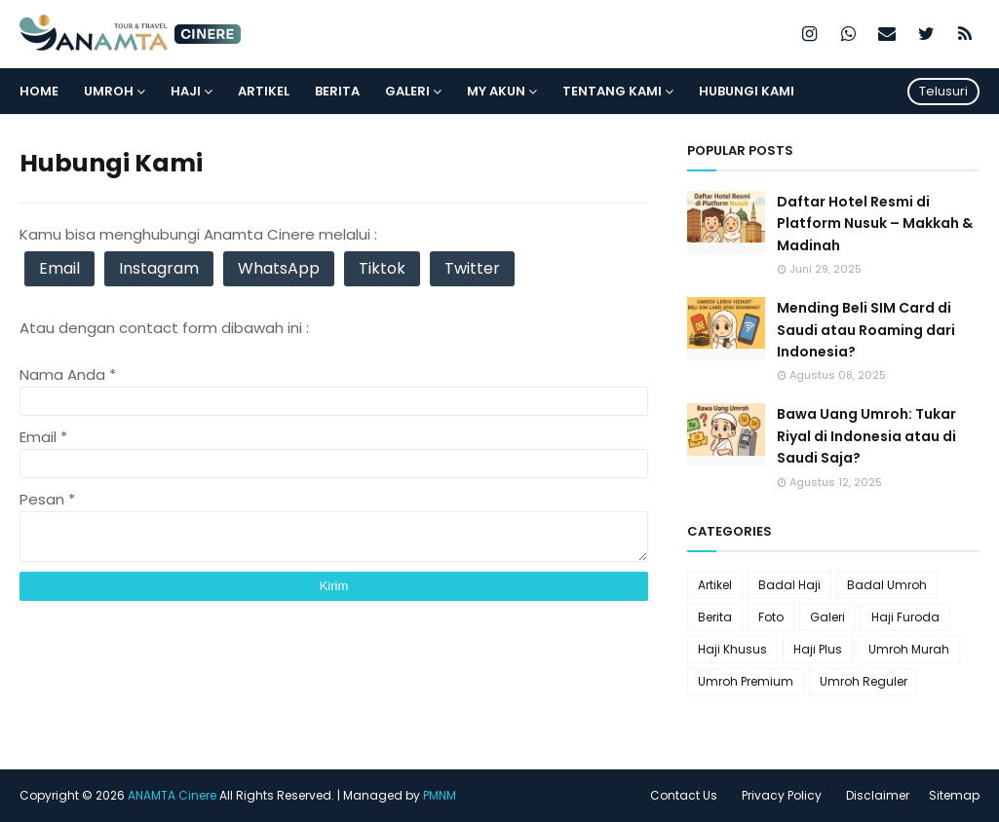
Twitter (472, 268)
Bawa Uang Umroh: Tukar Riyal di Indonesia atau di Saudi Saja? (866, 435)
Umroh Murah (908, 649)
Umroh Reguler (863, 681)
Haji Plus (817, 649)
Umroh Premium (745, 681)
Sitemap (954, 795)
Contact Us (683, 795)
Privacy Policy (782, 795)
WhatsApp (279, 268)
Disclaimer (877, 795)
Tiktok (382, 268)
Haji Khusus (732, 649)
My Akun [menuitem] (496, 91)
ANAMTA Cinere (172, 795)
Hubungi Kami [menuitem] (746, 91)
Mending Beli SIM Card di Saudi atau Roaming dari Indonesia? (866, 329)
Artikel (715, 585)
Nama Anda (67, 374)
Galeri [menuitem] (407, 91)
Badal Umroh (887, 585)
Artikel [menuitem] (263, 91)
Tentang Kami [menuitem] (612, 91)
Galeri (827, 617)
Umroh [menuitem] (109, 91)
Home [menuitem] (38, 91)
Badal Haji (789, 585)
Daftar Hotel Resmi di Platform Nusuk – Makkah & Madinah (875, 223)
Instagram (159, 268)
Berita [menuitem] (337, 91)
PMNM (439, 795)
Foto (771, 617)
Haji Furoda (905, 617)
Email (59, 268)
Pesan (47, 499)
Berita (715, 617)
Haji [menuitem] (186, 91)
